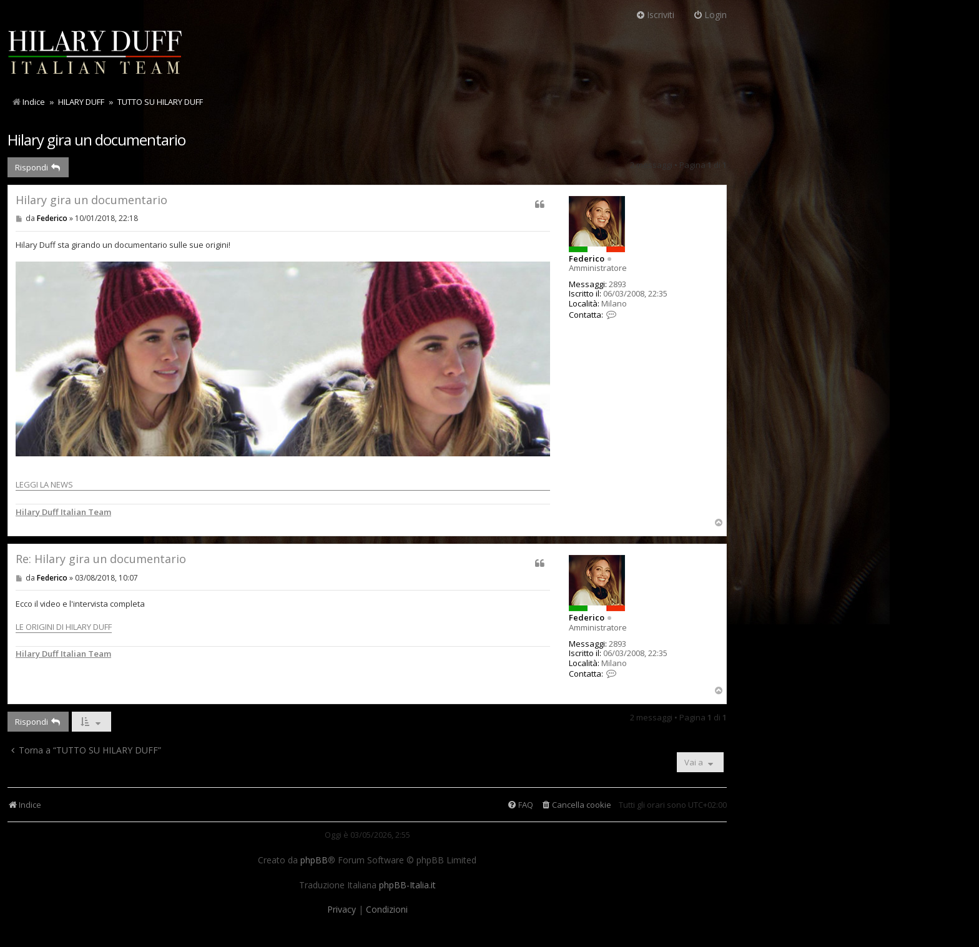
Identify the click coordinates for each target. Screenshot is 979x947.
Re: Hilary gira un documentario (101, 559)
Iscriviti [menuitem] (655, 15)
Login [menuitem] (710, 15)
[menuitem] (576, 805)
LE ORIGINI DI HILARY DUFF (64, 626)
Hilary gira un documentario (96, 139)
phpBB (314, 860)
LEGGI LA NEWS (283, 376)
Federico (586, 258)
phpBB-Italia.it (407, 885)
